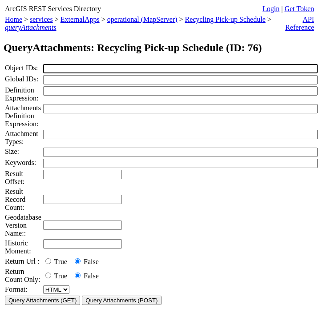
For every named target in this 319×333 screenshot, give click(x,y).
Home (13, 19)
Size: (12, 151)
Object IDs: (21, 68)
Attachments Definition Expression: (23, 116)
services (41, 19)
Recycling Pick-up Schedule (225, 19)
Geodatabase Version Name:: (23, 225)
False (87, 261)
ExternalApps (80, 19)
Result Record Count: (15, 199)
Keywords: (20, 162)
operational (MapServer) (142, 19)
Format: (16, 289)
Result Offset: (14, 177)
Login (270, 8)
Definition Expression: (22, 94)
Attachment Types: (21, 137)
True (58, 261)
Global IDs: (21, 79)
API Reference (299, 23)
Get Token (299, 8)
